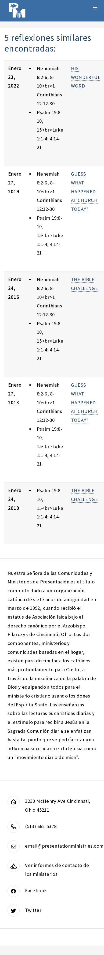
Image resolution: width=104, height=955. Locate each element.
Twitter (33, 910)
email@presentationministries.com (64, 846)
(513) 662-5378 (40, 826)
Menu (95, 7)
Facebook (36, 890)
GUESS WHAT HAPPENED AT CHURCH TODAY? (84, 191)
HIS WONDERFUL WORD (85, 77)
